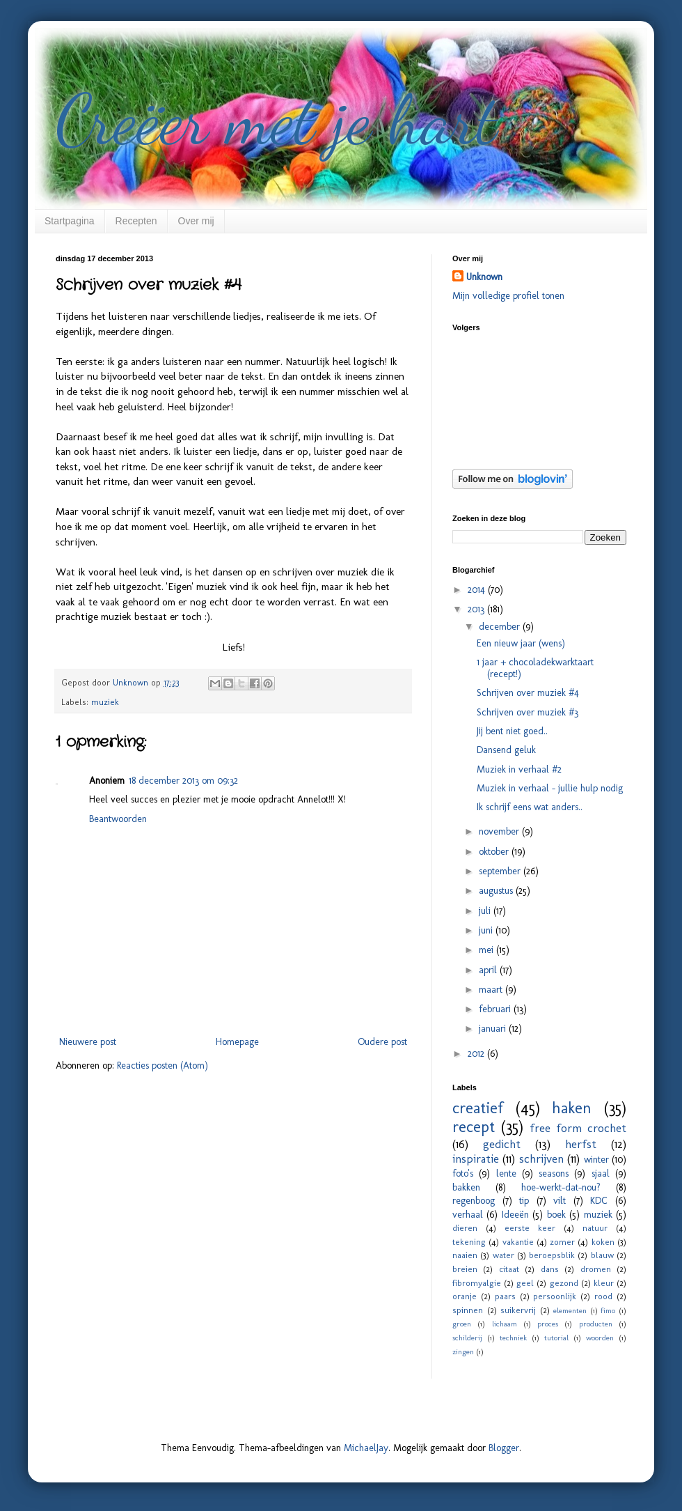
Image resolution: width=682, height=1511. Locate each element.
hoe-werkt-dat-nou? (561, 1187)
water (503, 1255)
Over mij (196, 220)
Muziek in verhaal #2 (519, 769)
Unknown (484, 277)
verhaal (467, 1215)
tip (524, 1201)
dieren (464, 1228)
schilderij (467, 1337)
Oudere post (382, 1042)
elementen (570, 1310)
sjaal (601, 1173)
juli (486, 911)
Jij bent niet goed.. (512, 731)
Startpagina (70, 220)
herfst (580, 1144)
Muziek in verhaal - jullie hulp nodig (550, 788)
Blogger (504, 1448)
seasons (554, 1173)
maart (492, 989)
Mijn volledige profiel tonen (508, 296)
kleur (604, 1283)
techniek (513, 1337)
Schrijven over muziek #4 (528, 693)
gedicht (502, 1144)
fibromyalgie (476, 1283)
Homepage (237, 1042)
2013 (477, 609)
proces (547, 1323)
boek (556, 1215)
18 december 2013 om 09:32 (183, 781)
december (501, 627)
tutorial (556, 1337)
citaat (509, 1269)
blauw (602, 1255)
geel (525, 1283)
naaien (464, 1255)
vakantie (518, 1242)
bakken (466, 1187)
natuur (595, 1228)
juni (487, 930)
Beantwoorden (118, 819)
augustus (497, 891)
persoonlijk (554, 1296)
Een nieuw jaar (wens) (521, 643)
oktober (495, 852)
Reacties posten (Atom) (162, 1065)
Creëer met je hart (276, 120)
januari (494, 1029)
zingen (463, 1351)
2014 (478, 590)
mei (487, 950)
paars (505, 1296)
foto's (462, 1173)
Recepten (136, 220)
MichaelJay (366, 1448)
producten (595, 1323)
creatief (477, 1108)
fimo (608, 1310)
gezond (564, 1283)
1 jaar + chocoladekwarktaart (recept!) (535, 668)
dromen (595, 1269)
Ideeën (515, 1215)
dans (550, 1269)
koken (603, 1242)
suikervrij (518, 1310)
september (501, 871)
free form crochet (578, 1128)
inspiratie (475, 1158)
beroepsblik (552, 1255)
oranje (464, 1296)
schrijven (541, 1158)
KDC (599, 1201)
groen (461, 1323)
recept (473, 1126)
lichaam (504, 1323)
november (500, 831)
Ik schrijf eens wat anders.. (529, 807)
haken (572, 1108)
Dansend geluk (506, 750)
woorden (600, 1337)
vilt (559, 1201)
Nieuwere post (87, 1042)
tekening (469, 1242)
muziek (105, 702)
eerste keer (530, 1228)
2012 (477, 1054)
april (489, 970)
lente (506, 1173)
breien (464, 1269)
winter (596, 1159)
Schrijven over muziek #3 (527, 712)
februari (496, 1009)
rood (603, 1296)
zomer (562, 1242)
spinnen (467, 1310)
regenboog (473, 1201)
